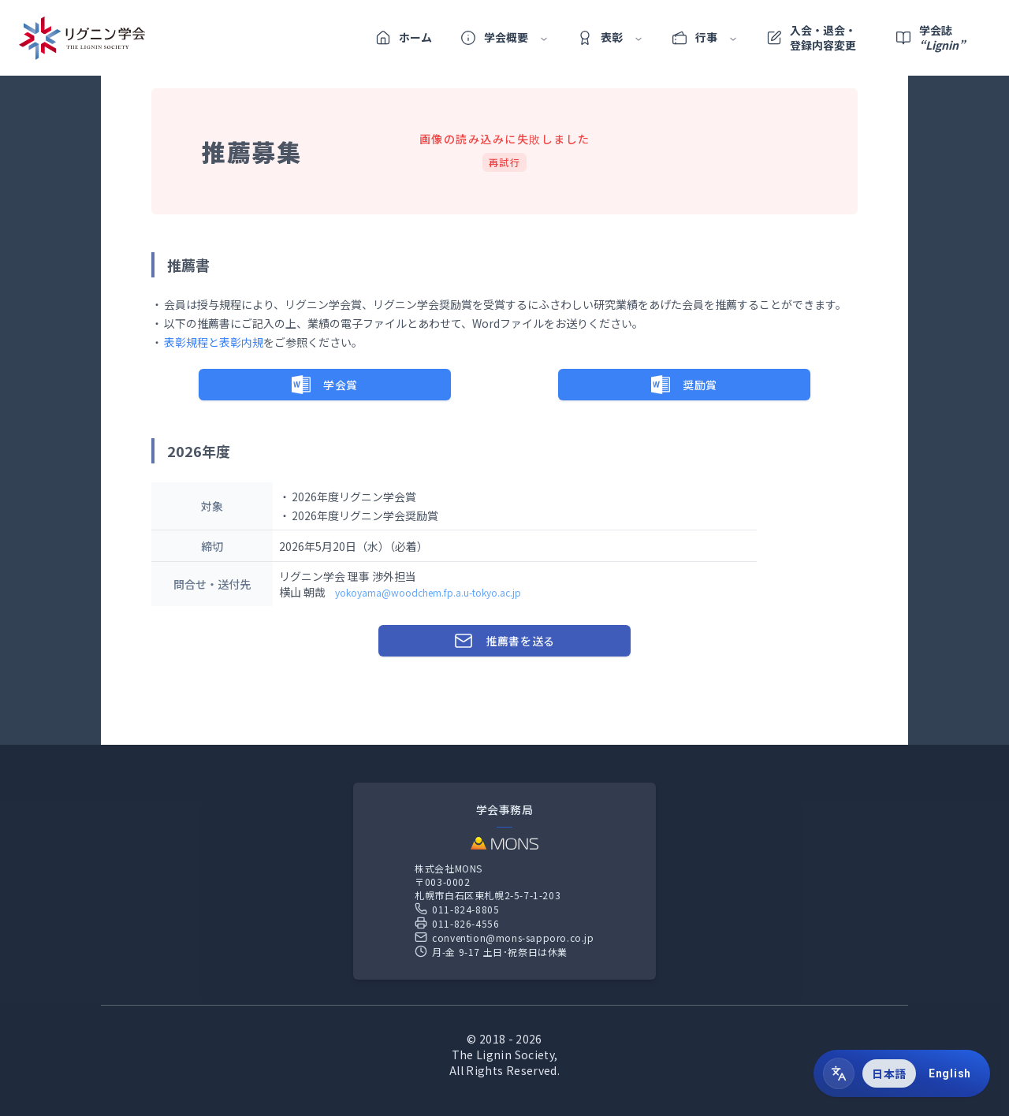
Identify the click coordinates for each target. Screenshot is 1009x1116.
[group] (921, 1073)
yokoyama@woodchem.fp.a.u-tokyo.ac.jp (428, 592)
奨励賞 (684, 384)
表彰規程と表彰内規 (213, 342)
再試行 (505, 162)
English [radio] (950, 1073)
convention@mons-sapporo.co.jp (504, 937)
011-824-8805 (457, 908)
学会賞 (325, 384)
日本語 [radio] (889, 1073)
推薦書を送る (504, 640)
